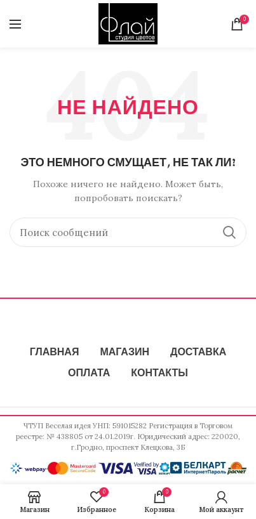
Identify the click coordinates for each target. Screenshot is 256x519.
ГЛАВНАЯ (54, 353)
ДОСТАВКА (198, 353)
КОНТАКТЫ (159, 374)
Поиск (229, 232)
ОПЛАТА (89, 374)
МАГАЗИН (124, 353)
